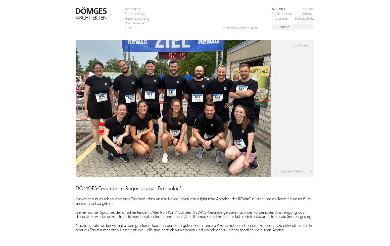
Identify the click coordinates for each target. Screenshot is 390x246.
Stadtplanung (135, 14)
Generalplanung (137, 19)
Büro (128, 28)
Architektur (133, 9)
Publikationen (282, 14)
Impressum (280, 19)
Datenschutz (304, 19)
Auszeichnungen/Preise (240, 28)
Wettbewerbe (134, 23)
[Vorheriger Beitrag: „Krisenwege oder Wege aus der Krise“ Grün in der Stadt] (276, 171)
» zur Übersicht (302, 45)
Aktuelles (278, 9)
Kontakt (308, 14)
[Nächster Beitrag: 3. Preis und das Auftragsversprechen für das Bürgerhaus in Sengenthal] (311, 171)
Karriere (308, 9)
